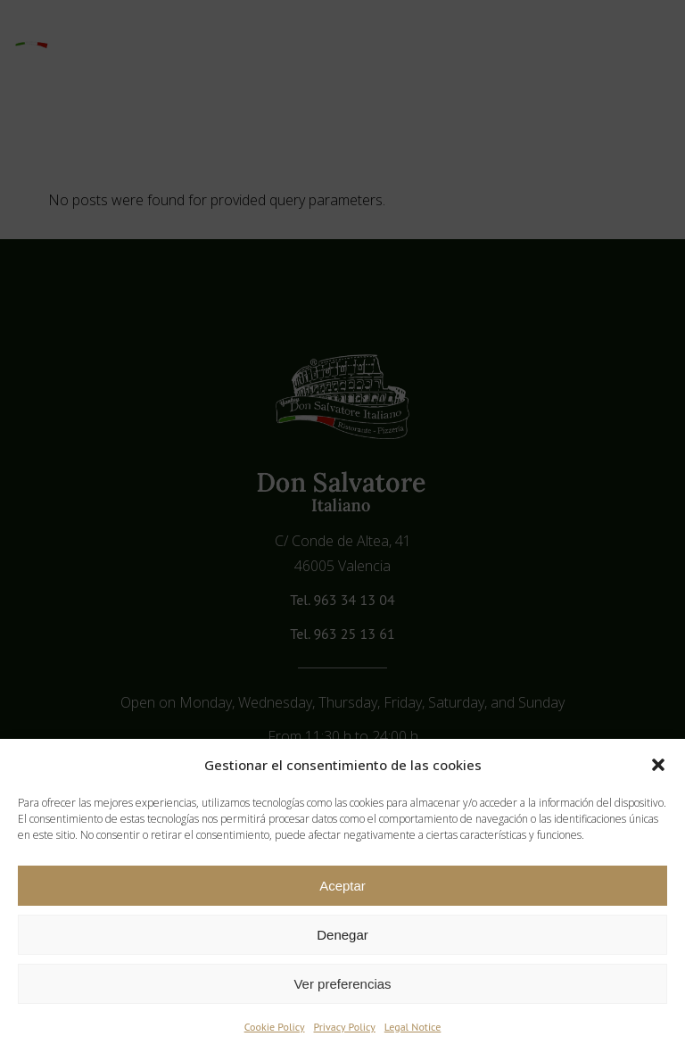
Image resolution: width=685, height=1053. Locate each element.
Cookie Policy (274, 1026)
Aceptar (342, 885)
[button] (658, 765)
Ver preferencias (342, 983)
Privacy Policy (345, 1026)
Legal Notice (413, 1026)
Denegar (342, 934)
